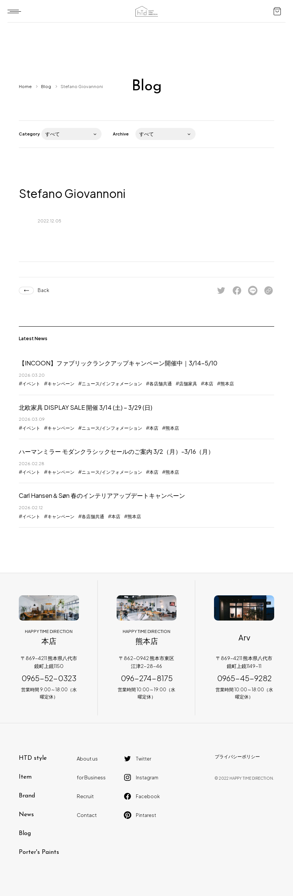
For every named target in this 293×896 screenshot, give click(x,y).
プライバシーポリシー (237, 756)
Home (25, 86)
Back (43, 290)
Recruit (85, 796)
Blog (46, 86)
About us (87, 759)
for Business (91, 777)
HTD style (33, 758)
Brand (27, 796)
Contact (87, 815)
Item (25, 777)
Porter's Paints (39, 852)
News (26, 815)
